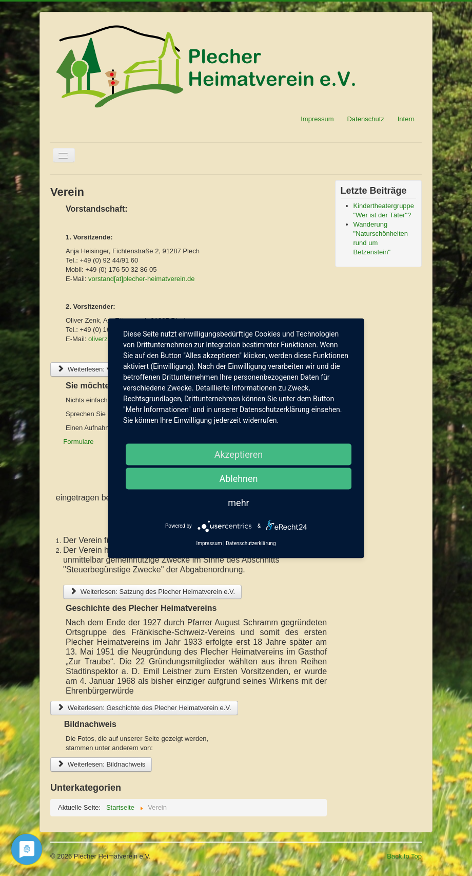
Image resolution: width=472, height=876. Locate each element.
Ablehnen (238, 478)
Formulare (78, 441)
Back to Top (404, 856)
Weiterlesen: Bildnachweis (101, 764)
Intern (406, 119)
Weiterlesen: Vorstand (95, 369)
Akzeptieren (238, 454)
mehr (238, 502)
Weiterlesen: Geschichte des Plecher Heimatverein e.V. (144, 708)
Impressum (317, 119)
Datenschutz (365, 119)
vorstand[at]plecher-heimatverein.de (141, 279)
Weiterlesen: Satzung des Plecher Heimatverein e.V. (152, 591)
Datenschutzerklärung (251, 543)
